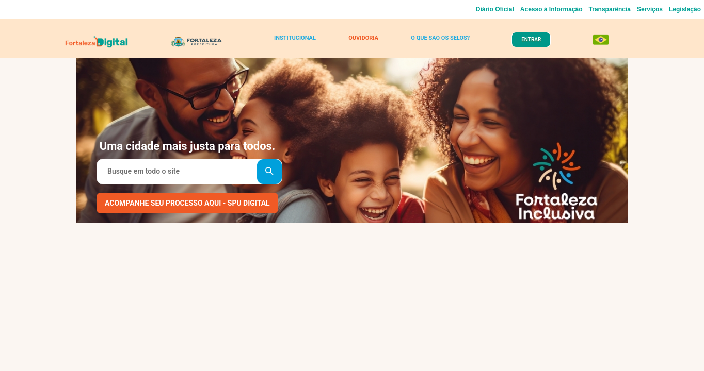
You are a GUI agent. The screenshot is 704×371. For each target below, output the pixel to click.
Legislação (685, 9)
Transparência (610, 9)
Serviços (650, 9)
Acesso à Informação (551, 9)
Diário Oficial (495, 9)
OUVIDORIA (361, 42)
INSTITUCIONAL (297, 42)
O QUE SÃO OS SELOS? (435, 42)
